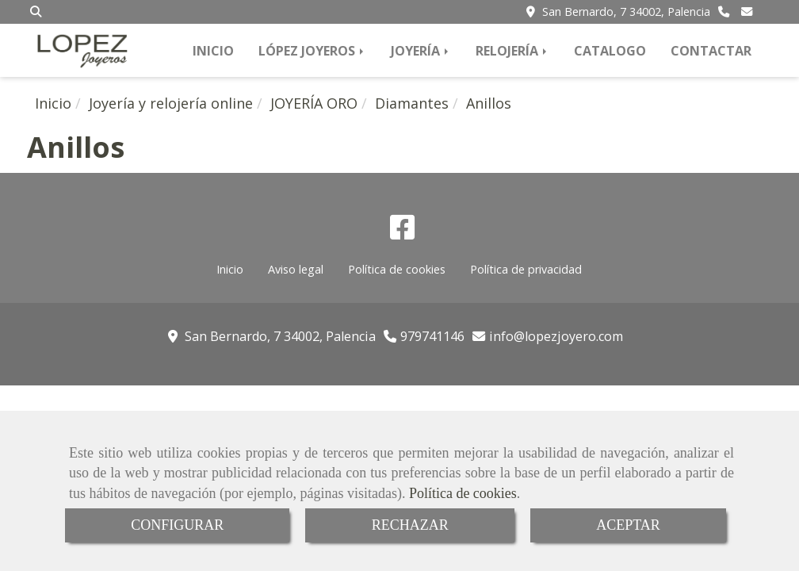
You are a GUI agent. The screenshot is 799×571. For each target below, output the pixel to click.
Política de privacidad (526, 269)
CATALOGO (610, 50)
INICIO (213, 50)
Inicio (229, 269)
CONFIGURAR (177, 525)
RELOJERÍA (512, 50)
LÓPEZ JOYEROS (312, 50)
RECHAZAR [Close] (410, 525)
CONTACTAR (711, 50)
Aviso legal (295, 269)
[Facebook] (402, 232)
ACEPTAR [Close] (628, 525)
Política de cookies (463, 493)
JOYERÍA (421, 50)
